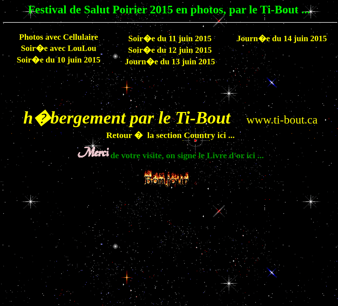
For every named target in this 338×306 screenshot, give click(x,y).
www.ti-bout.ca (281, 119)
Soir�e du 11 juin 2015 (169, 38)
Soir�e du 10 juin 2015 (58, 59)
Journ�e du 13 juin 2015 (170, 61)
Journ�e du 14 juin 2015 (282, 38)
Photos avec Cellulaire (58, 37)
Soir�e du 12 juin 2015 (170, 50)
